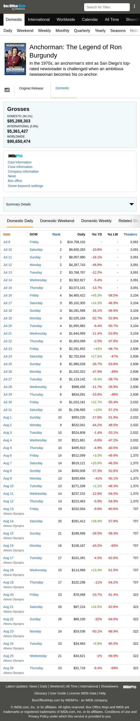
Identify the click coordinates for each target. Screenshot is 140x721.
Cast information (20, 162)
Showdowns (109, 686)
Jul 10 (7, 249)
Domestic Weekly (96, 221)
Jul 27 (7, 379)
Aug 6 (7, 455)
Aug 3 (7, 432)
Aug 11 (8, 493)
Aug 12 (8, 501)
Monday (35, 265)
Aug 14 (8, 521)
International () (22, 126)
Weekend (25, 30)
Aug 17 (8, 558)
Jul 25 (7, 364)
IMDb (89, 700)
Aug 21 (8, 607)
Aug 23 (8, 631)
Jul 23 (7, 349)
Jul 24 (7, 356)
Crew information (20, 167)
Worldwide (66, 19)
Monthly (63, 30)
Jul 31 (7, 410)
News (12, 176)
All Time (112, 19)
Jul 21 (7, 333)
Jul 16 (7, 295)
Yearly (100, 30)
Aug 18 (8, 570)
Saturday (36, 249)
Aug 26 (8, 668)
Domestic (14, 19)
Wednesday (38, 280)
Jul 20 (7, 326)
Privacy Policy (39, 716)
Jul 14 (7, 280)
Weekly (44, 30)
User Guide (58, 693)
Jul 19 (7, 318)
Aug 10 (8, 486)
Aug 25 (8, 656)
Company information (23, 171)
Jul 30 (7, 402)
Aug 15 (8, 533)
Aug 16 (8, 545)
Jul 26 (7, 371)
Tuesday (36, 272)
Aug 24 (8, 643)
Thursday (36, 288)
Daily (7, 30)
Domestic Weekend (57, 221)
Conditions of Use (117, 712)
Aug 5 (7, 448)
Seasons (118, 30)
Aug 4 (7, 440)
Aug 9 (7, 478)
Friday (34, 242)
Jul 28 (7, 387)
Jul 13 (7, 272)
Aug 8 (7, 471)
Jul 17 (7, 303)
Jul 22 (7, 341)
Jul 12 (7, 265)
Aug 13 (8, 509)
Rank (56, 234)
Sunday (35, 257)
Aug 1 (7, 417)
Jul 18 (7, 310)
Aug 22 (8, 619)
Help (102, 693)
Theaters (130, 234)
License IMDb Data (82, 693)
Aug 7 (7, 463)
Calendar (90, 19)
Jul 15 (7, 288)
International (39, 19)
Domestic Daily (20, 221)
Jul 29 (7, 394)
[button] (134, 6)
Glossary (40, 693)
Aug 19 (8, 582)
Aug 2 (7, 425)
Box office (15, 181)
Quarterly (82, 30)
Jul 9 (6, 242)
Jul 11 (7, 257)
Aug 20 (8, 594)
